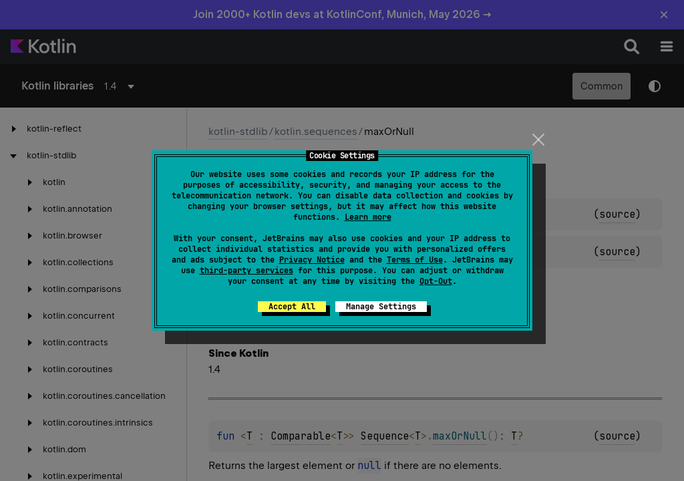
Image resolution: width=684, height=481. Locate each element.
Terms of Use (415, 260)
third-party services (246, 270)
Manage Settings (381, 306)
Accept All (292, 306)
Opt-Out (435, 281)
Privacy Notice (312, 260)
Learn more (368, 217)
